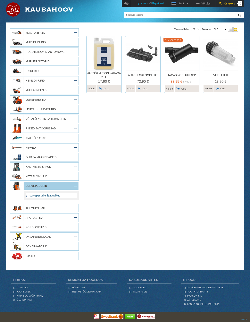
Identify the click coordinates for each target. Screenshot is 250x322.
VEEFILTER (220, 75)
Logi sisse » (142, 3)
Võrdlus (206, 3)
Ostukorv (233, 3)
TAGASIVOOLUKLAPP (182, 75)
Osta (106, 88)
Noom (244, 319)
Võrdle (91, 88)
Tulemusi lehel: (182, 29)
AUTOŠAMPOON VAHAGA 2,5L (104, 75)
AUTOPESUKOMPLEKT (143, 75)
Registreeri (158, 3)
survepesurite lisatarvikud (44, 195)
